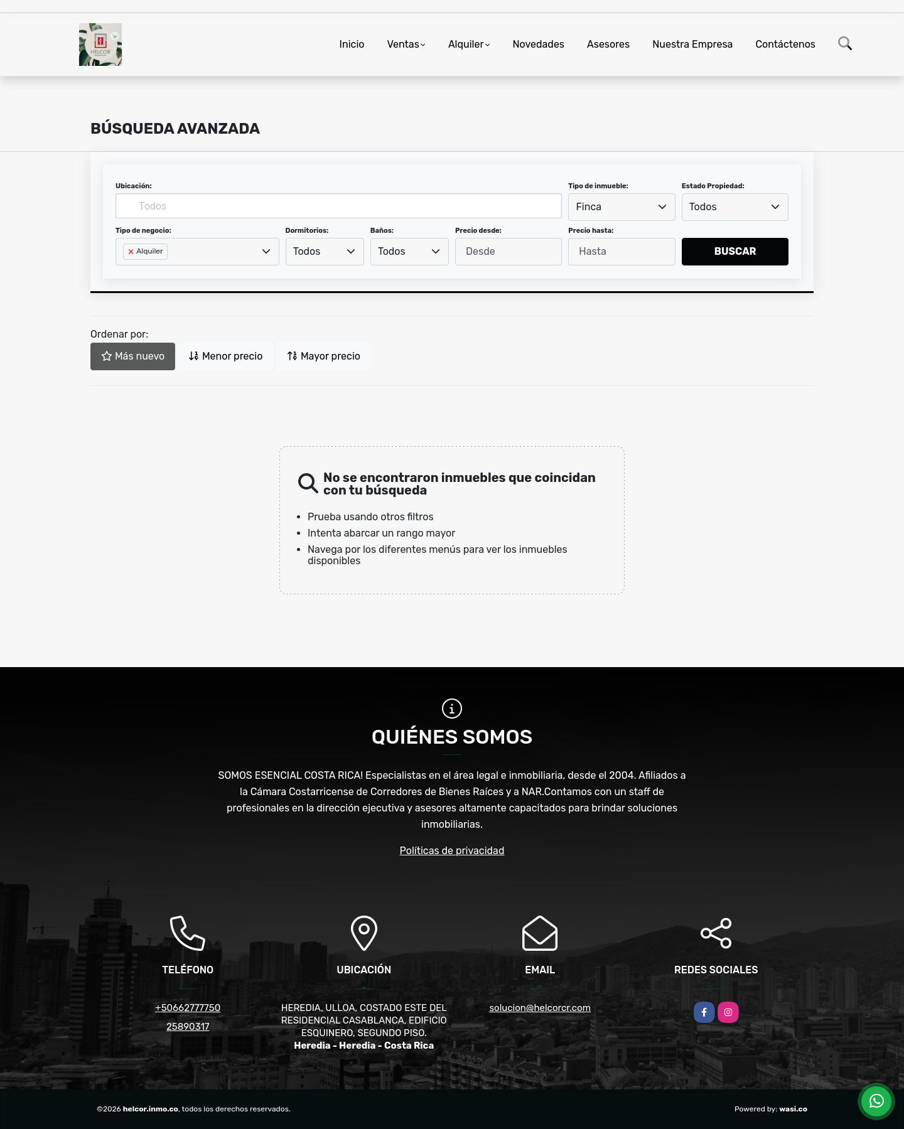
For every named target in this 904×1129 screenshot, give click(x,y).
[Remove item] (131, 251)
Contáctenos (785, 44)
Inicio (352, 44)
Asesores (608, 44)
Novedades (539, 44)
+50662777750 (187, 1008)
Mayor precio (323, 356)
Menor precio (225, 356)
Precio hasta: (590, 231)
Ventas (403, 44)
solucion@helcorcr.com (540, 1008)
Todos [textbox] (703, 207)
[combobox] (621, 207)
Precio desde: (478, 231)
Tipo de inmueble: (598, 186)
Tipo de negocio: (143, 231)
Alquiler (466, 44)
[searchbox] (127, 272)
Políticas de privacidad (452, 851)
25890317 (188, 1026)
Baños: (382, 231)
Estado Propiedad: (713, 186)
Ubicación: (134, 186)
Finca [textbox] (589, 207)
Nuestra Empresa (692, 44)
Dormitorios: (307, 231)
